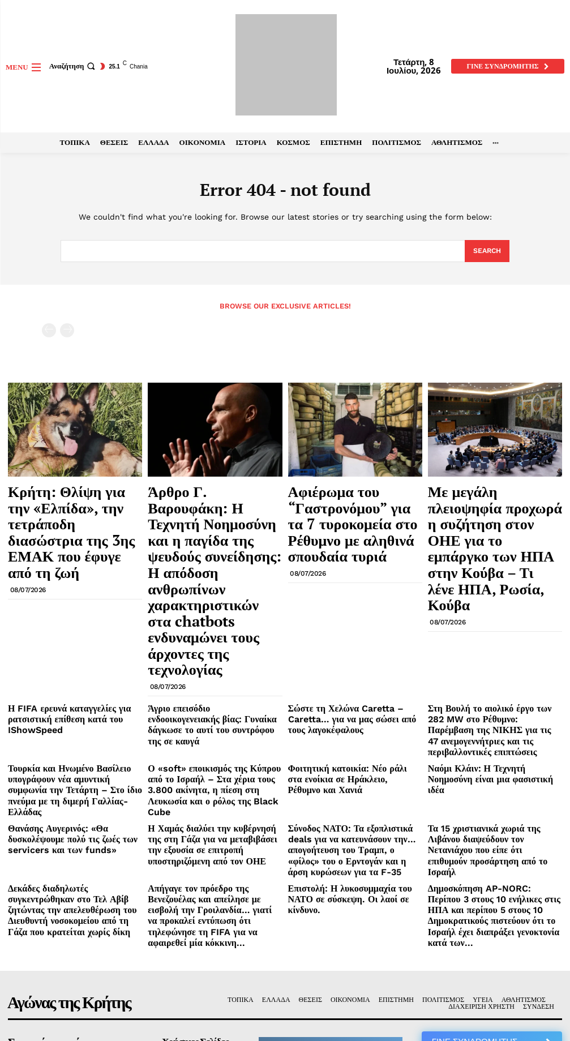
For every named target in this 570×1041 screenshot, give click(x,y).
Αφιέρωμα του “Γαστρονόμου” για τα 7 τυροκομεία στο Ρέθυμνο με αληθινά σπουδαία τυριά (352, 503)
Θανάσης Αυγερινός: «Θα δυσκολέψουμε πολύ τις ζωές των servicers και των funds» (72, 677)
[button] (73, 66)
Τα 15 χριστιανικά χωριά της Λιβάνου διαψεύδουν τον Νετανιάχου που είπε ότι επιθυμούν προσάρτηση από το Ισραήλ (492, 677)
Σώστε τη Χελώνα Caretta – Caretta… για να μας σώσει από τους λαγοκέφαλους (354, 590)
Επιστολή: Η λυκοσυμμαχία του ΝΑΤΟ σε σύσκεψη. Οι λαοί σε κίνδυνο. (354, 713)
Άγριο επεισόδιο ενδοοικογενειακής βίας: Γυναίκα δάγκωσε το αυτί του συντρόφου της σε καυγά (213, 595)
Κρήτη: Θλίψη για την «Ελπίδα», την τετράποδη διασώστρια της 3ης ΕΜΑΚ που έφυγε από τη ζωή (75, 503)
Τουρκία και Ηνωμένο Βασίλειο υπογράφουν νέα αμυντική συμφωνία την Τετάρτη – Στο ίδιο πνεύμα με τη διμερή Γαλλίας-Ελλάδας (73, 640)
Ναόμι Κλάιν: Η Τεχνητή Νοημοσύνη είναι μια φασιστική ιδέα (487, 632)
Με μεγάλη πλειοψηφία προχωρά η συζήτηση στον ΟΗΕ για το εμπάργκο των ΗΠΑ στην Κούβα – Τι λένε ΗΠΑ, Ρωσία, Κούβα (495, 508)
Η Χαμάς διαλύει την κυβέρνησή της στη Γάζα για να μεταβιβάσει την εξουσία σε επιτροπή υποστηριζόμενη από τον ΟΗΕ (213, 677)
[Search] (485, 251)
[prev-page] (49, 329)
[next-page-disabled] (67, 329)
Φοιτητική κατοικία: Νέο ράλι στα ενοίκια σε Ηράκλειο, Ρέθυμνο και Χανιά (353, 632)
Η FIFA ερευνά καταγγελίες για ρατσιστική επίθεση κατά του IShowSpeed (58, 595)
